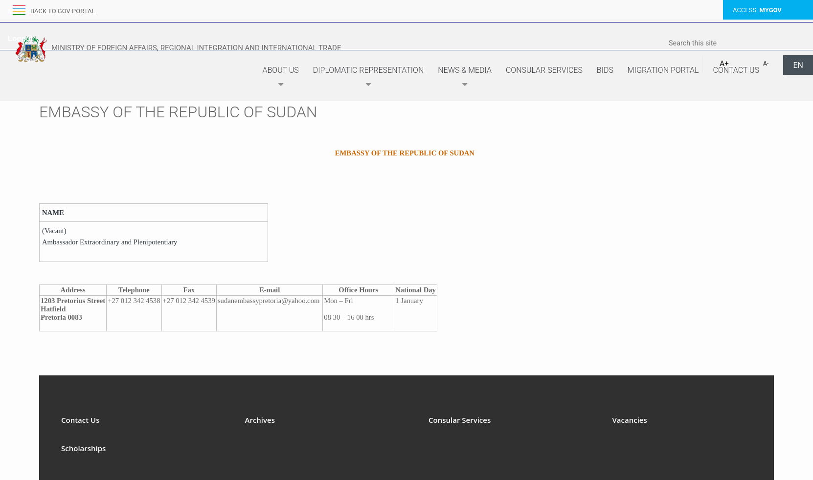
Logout (20, 38)
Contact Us (736, 70)
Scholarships (83, 448)
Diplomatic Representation (368, 78)
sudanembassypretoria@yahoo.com (268, 301)
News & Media (465, 78)
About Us (281, 78)
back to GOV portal (62, 11)
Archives (260, 420)
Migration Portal (663, 70)
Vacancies (629, 420)
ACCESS (757, 10)
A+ (724, 63)
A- (765, 63)
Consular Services (544, 70)
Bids (605, 70)
